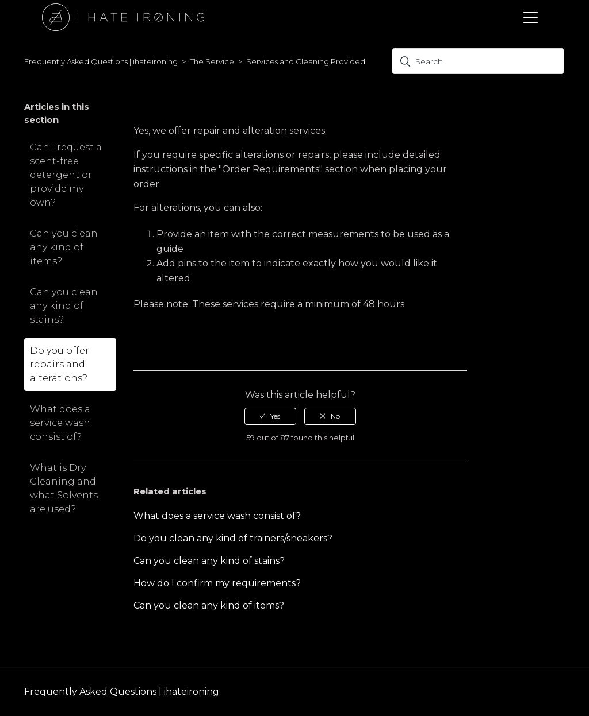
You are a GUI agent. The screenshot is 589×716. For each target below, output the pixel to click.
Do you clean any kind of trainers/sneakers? (232, 538)
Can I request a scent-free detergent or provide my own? (66, 175)
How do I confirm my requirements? (217, 583)
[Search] (478, 61)
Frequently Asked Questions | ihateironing (101, 61)
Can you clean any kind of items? (64, 247)
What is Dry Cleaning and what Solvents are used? (64, 488)
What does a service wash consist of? (60, 423)
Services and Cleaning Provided (305, 61)
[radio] (270, 416)
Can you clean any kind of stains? (64, 306)
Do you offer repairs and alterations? (59, 364)
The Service (212, 61)
